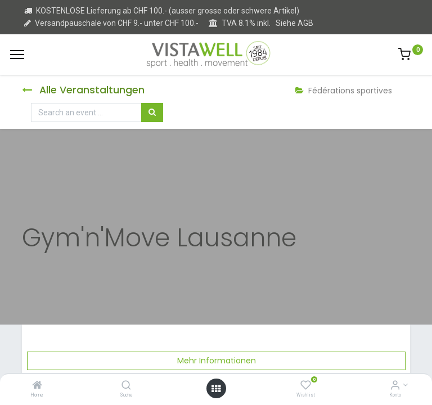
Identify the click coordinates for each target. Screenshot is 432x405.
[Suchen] (152, 112)
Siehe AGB (294, 23)
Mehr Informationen (216, 360)
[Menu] (17, 54)
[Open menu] (216, 388)
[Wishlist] (305, 385)
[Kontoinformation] (395, 385)
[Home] (37, 385)
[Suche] (126, 385)
